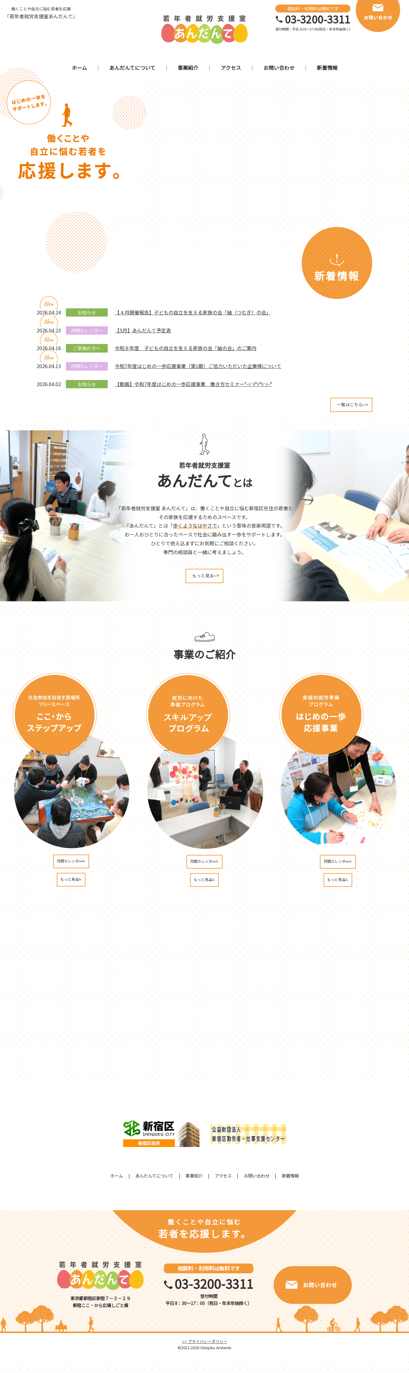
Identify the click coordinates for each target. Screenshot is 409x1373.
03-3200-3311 (317, 19)
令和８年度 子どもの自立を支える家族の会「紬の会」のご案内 (185, 348)
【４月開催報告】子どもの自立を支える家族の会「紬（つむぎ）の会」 (193, 312)
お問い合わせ (257, 1194)
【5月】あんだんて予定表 (143, 330)
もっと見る (203, 582)
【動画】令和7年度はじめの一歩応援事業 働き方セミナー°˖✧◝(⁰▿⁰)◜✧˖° (193, 384)
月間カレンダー (70, 872)
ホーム (116, 1194)
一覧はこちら (333, 406)
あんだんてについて (154, 1194)
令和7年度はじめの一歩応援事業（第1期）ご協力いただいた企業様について (198, 366)
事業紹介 (194, 1194)
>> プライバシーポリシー (204, 1360)
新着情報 (290, 1194)
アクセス (223, 1194)
